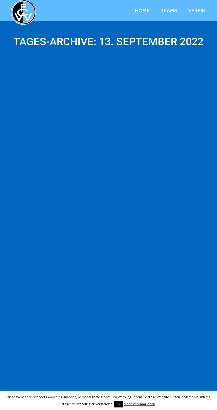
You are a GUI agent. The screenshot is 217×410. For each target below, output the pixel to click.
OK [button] (118, 404)
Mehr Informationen (139, 404)
